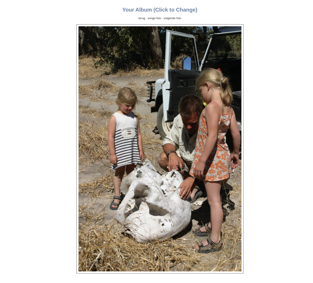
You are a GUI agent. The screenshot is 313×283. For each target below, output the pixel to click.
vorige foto (154, 18)
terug (141, 18)
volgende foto (172, 18)
